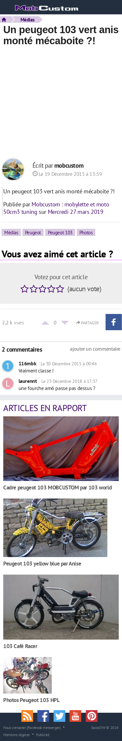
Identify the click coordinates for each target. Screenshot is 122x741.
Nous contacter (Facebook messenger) (32, 727)
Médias (27, 19)
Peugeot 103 (60, 232)
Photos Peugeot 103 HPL (31, 700)
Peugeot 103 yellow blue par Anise (42, 563)
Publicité (42, 734)
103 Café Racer (20, 646)
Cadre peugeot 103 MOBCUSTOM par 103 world (57, 487)
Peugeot (33, 232)
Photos (86, 232)
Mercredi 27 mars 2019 (75, 211)
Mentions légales (16, 734)
